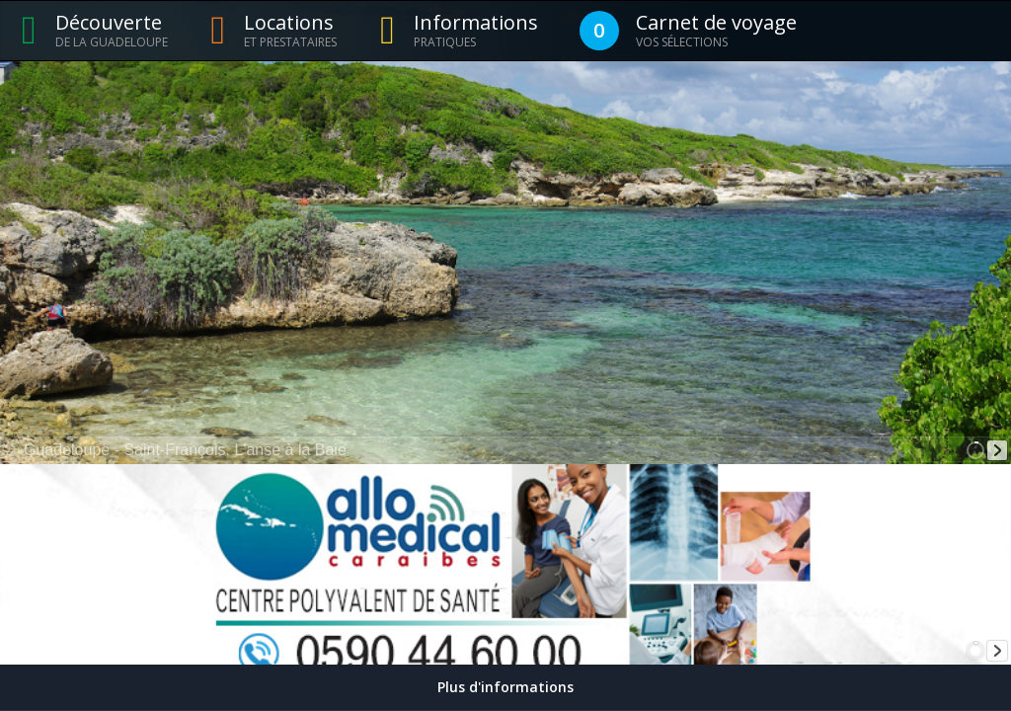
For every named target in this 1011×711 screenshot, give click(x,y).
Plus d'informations (505, 686)
